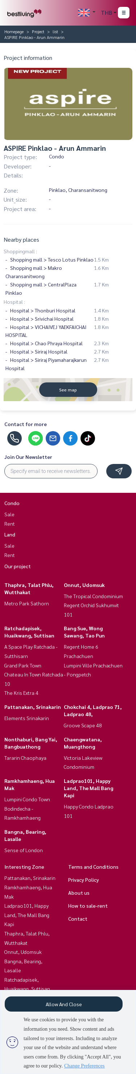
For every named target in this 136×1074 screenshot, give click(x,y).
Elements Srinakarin (26, 718)
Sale (9, 514)
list (55, 31)
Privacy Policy (83, 879)
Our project (17, 566)
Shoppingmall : (20, 251)
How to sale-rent (88, 905)
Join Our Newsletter (28, 456)
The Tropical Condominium (93, 596)
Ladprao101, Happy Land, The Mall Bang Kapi (88, 787)
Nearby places (21, 239)
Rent (9, 523)
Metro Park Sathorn (26, 603)
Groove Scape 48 (83, 725)
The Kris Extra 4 (21, 692)
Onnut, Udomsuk (84, 585)
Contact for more (25, 424)
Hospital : (14, 301)
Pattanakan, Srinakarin (32, 706)
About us (79, 892)
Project (38, 31)
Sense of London (23, 850)
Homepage (14, 31)
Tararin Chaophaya (25, 757)
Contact (77, 918)
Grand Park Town (22, 665)
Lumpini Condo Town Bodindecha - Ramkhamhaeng (27, 808)
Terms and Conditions (93, 866)
